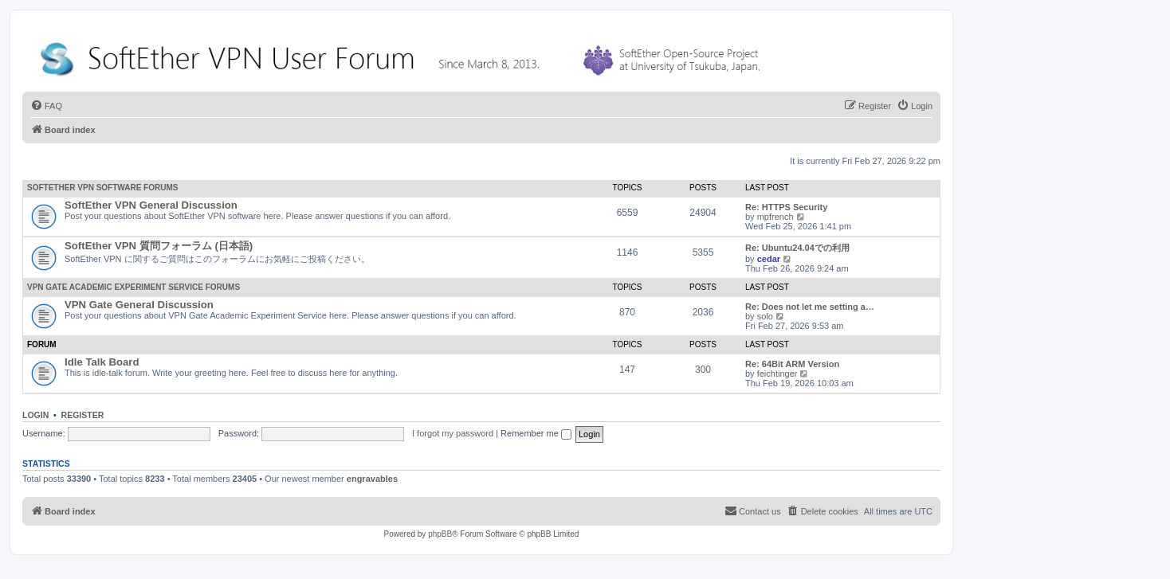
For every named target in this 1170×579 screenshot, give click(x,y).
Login (35, 415)
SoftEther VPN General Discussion (151, 205)
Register (82, 415)
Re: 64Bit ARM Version (792, 364)
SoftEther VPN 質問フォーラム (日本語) (159, 246)
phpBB (440, 534)
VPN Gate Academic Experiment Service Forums (133, 287)
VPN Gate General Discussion (139, 305)
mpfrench (775, 216)
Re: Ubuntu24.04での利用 (797, 247)
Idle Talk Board (102, 362)
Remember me (536, 433)
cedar (768, 259)
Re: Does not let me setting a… (809, 306)
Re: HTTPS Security (786, 207)
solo (765, 316)
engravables (372, 478)
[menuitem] (46, 105)
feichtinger (777, 373)
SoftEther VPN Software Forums (102, 187)
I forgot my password (452, 433)
